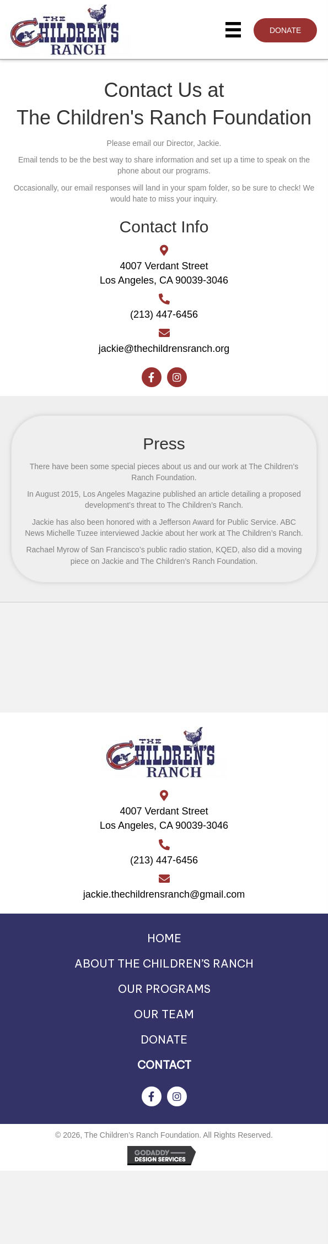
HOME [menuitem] (164, 938)
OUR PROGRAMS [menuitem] (164, 989)
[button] (285, 30)
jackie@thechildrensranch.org (164, 348)
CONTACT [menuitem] (164, 1065)
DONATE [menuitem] (164, 1039)
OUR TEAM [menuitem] (164, 1014)
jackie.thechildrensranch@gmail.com (164, 894)
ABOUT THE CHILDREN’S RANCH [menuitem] (164, 963)
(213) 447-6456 (164, 314)
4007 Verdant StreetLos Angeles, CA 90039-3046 (164, 818)
